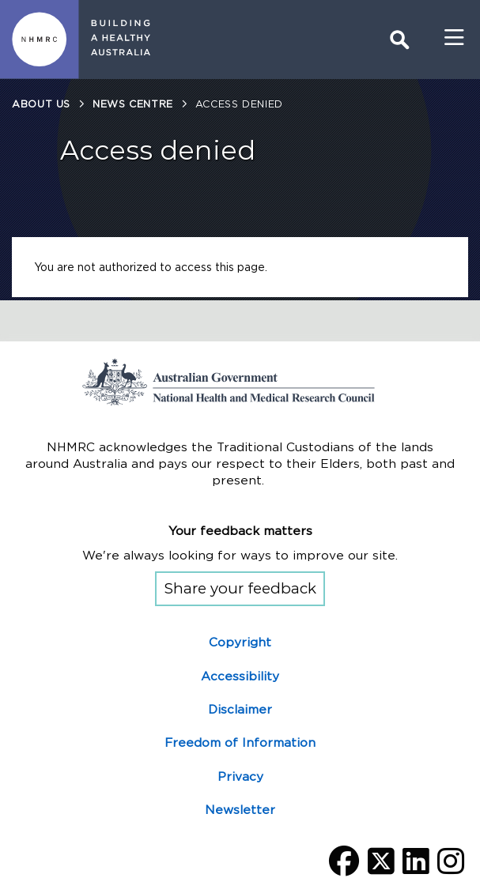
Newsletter (240, 809)
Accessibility (240, 676)
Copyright (240, 642)
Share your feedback (240, 588)
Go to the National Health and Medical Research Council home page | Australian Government (240, 381)
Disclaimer (240, 709)
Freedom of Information (240, 742)
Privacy (240, 776)
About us (41, 104)
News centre (133, 104)
